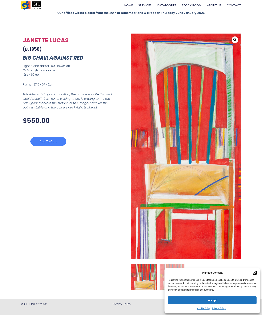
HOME (128, 5)
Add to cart (48, 141)
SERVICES (145, 5)
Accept (212, 300)
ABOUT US (214, 5)
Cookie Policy (203, 308)
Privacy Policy (219, 308)
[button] (255, 273)
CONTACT (234, 5)
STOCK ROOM (191, 5)
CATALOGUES (166, 5)
